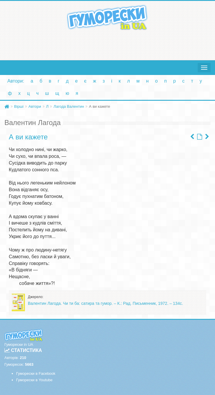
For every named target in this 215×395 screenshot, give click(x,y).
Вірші (18, 106)
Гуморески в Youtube (34, 380)
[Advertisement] (107, 44)
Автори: (15, 80)
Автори (34, 106)
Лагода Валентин (68, 106)
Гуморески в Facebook (35, 373)
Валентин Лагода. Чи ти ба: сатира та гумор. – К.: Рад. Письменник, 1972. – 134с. (105, 303)
